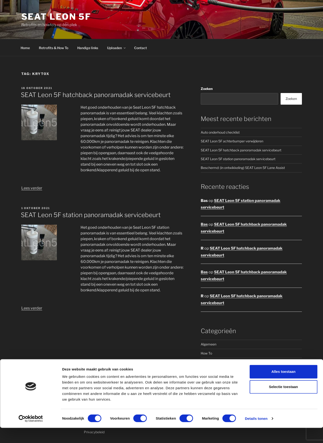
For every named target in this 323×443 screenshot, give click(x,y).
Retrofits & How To (53, 48)
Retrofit (206, 362)
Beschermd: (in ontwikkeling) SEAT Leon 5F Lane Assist (243, 168)
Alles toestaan (283, 387)
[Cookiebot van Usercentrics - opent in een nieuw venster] (30, 433)
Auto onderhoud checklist (220, 132)
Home (25, 48)
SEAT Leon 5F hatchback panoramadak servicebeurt (96, 94)
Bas (204, 224)
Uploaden (116, 48)
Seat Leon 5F (56, 16)
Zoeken (207, 89)
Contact (140, 48)
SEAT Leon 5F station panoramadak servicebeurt (91, 215)
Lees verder (31, 188)
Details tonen (256, 434)
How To (206, 353)
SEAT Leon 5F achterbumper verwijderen (232, 141)
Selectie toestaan (283, 402)
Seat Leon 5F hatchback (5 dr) (223, 371)
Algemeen (208, 344)
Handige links (87, 48)
